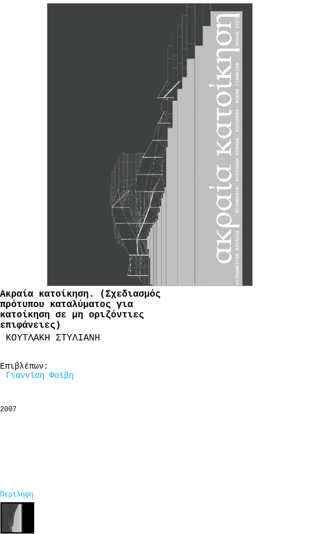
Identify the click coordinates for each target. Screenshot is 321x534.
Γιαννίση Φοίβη (40, 375)
